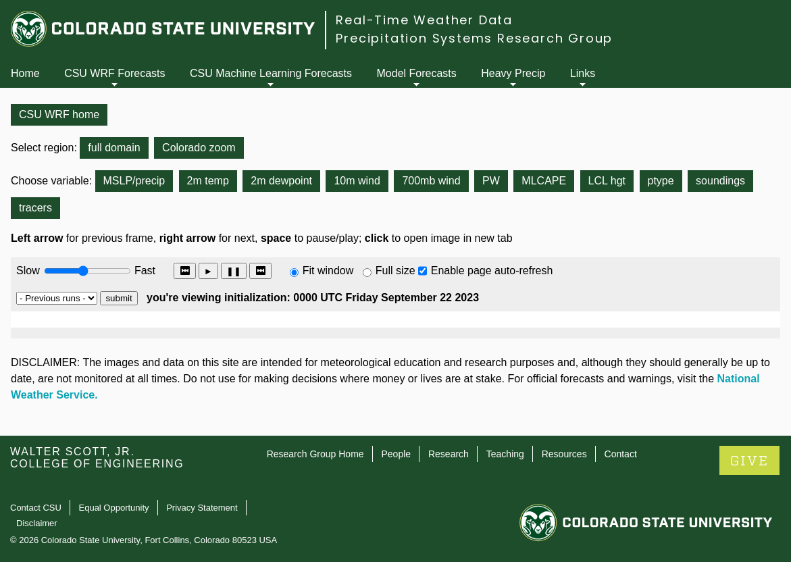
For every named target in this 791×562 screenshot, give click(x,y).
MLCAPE (543, 180)
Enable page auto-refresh (492, 270)
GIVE (749, 461)
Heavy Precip (513, 73)
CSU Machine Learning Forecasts (271, 73)
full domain (114, 147)
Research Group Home (315, 454)
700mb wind (431, 180)
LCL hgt (607, 180)
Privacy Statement (202, 508)
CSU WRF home (59, 114)
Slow (28, 270)
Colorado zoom (199, 147)
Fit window (328, 270)
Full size (395, 270)
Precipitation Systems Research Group (474, 38)
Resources (564, 454)
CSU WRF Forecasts (114, 73)
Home (25, 73)
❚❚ (233, 271)
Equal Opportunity (114, 508)
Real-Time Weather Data (424, 19)
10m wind (357, 180)
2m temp (208, 180)
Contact (621, 454)
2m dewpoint (281, 180)
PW (491, 180)
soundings (720, 180)
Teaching (505, 454)
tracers (35, 207)
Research (448, 454)
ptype (661, 180)
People (396, 454)
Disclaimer (36, 523)
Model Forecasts (417, 73)
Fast (143, 270)
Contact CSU (35, 508)
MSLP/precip (134, 180)
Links (582, 73)
